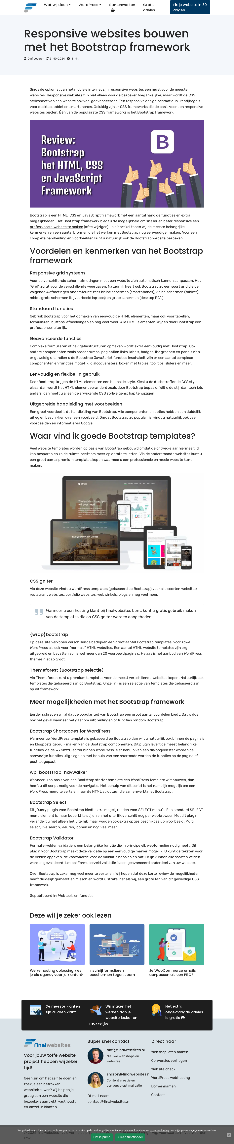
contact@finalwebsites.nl (109, 1101)
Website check (163, 1069)
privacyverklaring (159, 1130)
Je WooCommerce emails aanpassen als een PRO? (172, 972)
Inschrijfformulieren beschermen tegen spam (112, 972)
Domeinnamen (163, 1086)
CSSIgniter (41, 581)
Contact (158, 1095)
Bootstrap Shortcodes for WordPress (70, 731)
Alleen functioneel (130, 1137)
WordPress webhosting (170, 1077)
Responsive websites (64, 95)
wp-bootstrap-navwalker (58, 772)
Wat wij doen (56, 4)
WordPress (88, 4)
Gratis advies (149, 7)
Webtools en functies (75, 895)
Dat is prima (101, 1137)
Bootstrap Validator (52, 838)
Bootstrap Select (48, 802)
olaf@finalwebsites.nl (126, 1049)
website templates (53, 448)
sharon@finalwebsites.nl (128, 1074)
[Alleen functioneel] (228, 1135)
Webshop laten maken (169, 1052)
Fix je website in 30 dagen (190, 7)
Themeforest (44, 670)
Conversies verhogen (169, 1060)
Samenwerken (122, 7)
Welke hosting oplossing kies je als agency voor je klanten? (56, 972)
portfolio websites (80, 594)
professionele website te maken (56, 227)
